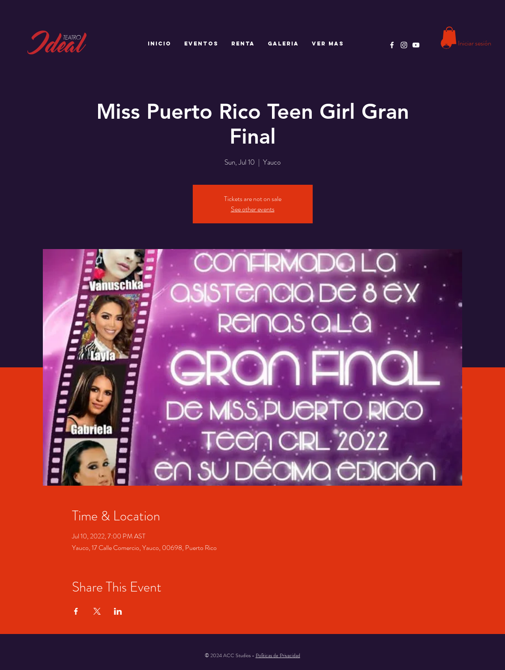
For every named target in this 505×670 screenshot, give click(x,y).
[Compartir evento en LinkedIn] (118, 611)
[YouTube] (416, 45)
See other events (253, 209)
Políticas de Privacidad (278, 655)
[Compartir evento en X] (97, 611)
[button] (449, 35)
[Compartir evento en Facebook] (76, 611)
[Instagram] (404, 45)
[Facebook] (392, 45)
